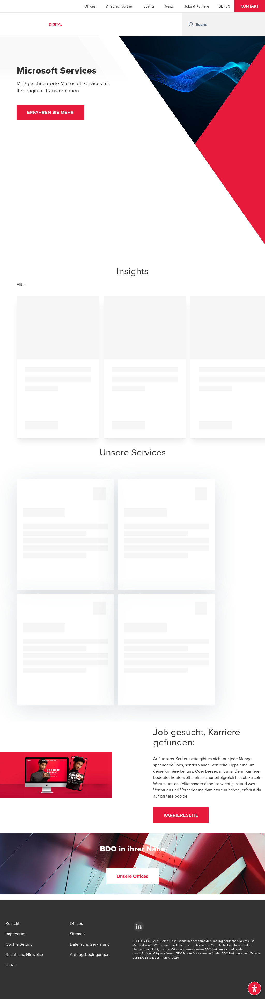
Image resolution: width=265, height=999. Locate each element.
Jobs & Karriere (196, 6)
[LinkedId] (138, 926)
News (169, 6)
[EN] (227, 6)
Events (149, 6)
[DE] (220, 6)
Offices (90, 6)
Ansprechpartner (119, 6)
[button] (249, 6)
